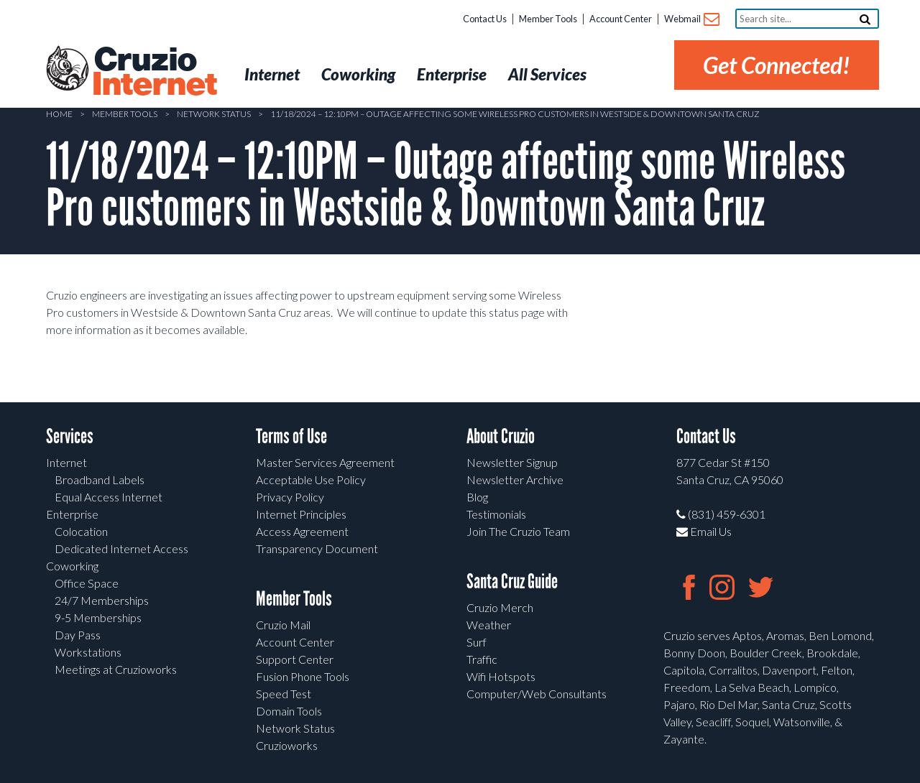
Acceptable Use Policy (311, 479)
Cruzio (153, 72)
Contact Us (485, 18)
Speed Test (283, 693)
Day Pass (78, 634)
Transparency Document (317, 548)
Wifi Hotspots (500, 676)
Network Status (214, 113)
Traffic (481, 659)
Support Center (295, 659)
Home (59, 113)
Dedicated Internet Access (121, 548)
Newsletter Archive (515, 479)
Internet (66, 462)
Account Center (620, 18)
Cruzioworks (287, 745)
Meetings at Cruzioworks (116, 669)
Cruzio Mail (283, 624)
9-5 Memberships (98, 617)
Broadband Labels (99, 479)
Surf (476, 642)
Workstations (88, 652)
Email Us (704, 531)
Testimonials (496, 514)
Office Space (87, 583)
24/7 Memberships (102, 600)
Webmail (691, 20)
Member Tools (548, 18)
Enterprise (72, 514)
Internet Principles (301, 514)
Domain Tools (289, 711)
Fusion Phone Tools (302, 676)
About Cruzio (500, 436)
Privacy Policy (290, 497)
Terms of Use (291, 436)
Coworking (72, 566)
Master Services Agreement (325, 462)
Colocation (81, 531)
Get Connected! (776, 65)
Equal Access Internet (108, 497)
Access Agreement (302, 531)
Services (69, 436)
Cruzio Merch (499, 607)
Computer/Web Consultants (536, 693)
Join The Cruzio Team (518, 531)
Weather (488, 624)
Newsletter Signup (512, 462)
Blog (477, 497)
